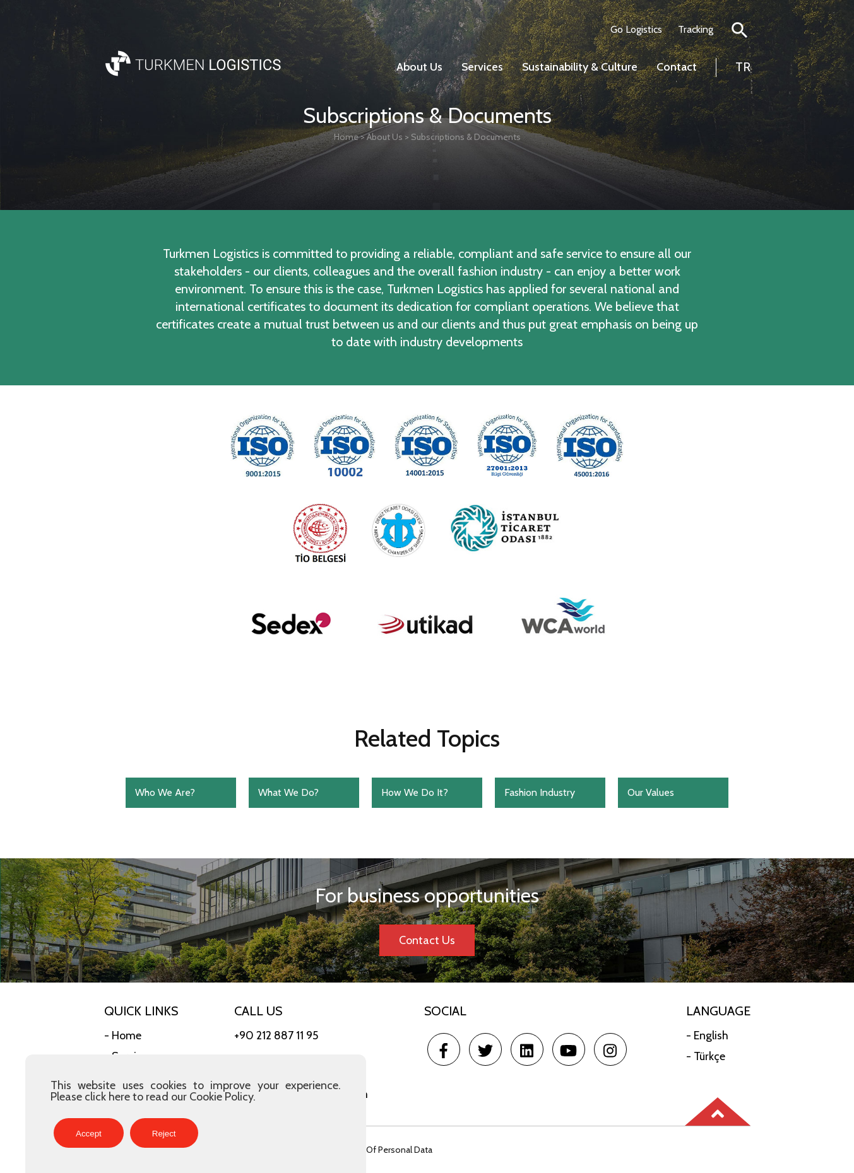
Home (346, 136)
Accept (89, 1133)
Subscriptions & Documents (466, 136)
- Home (122, 1035)
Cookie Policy (221, 1097)
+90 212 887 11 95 (276, 1035)
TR (742, 66)
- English (707, 1035)
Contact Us (427, 940)
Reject (164, 1133)
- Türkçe (705, 1056)
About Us (385, 136)
